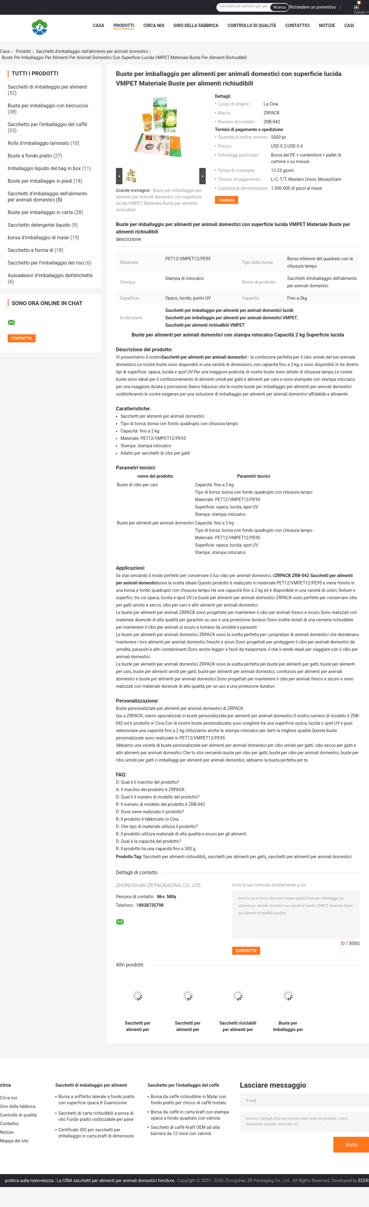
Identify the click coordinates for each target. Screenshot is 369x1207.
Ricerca (279, 7)
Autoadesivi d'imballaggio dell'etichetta (50, 275)
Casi (349, 25)
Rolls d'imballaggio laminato (38, 143)
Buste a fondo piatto (30, 156)
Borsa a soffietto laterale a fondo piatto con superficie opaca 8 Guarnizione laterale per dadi (96, 1100)
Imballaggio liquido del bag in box (44, 168)
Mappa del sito (14, 1140)
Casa (98, 25)
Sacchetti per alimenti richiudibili (174, 856)
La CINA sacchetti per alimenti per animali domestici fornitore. (117, 1180)
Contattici (297, 25)
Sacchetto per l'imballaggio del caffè (47, 124)
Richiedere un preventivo (312, 7)
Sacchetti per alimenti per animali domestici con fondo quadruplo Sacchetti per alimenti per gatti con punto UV (188, 1026)
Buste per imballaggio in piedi (40, 181)
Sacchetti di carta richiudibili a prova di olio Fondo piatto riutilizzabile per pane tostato (95, 1117)
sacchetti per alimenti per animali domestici (309, 856)
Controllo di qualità (252, 25)
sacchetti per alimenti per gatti (237, 856)
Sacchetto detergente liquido (39, 225)
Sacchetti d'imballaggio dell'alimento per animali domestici (92, 51)
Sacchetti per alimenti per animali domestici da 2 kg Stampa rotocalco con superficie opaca (138, 1026)
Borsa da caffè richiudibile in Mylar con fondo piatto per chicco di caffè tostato (188, 1099)
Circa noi (153, 25)
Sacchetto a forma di (30, 250)
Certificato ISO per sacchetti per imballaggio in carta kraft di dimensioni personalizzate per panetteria (96, 1133)
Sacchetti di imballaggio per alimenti (47, 87)
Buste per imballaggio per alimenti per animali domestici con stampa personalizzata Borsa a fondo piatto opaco (288, 1026)
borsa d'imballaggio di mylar (38, 238)
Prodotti (123, 25)
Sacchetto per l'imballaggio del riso (46, 263)
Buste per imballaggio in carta (40, 212)
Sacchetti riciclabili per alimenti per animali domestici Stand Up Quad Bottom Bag (237, 1026)
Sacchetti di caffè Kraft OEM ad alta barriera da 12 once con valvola (185, 1130)
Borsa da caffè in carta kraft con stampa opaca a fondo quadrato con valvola (190, 1115)
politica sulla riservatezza (29, 1180)
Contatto (226, 200)
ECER (363, 1180)
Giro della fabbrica (195, 25)
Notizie (327, 25)
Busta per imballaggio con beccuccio (48, 106)
